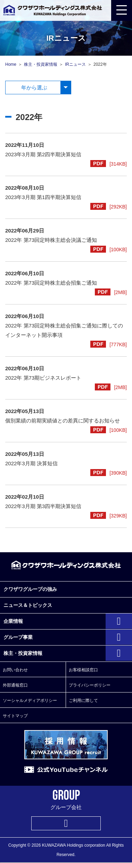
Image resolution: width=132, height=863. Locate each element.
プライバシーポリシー (89, 685)
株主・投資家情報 (40, 64)
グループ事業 (18, 637)
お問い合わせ (15, 669)
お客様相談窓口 (83, 669)
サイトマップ (15, 715)
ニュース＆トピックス (27, 605)
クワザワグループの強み (30, 589)
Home (10, 64)
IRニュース (75, 64)
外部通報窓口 (15, 685)
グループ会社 (66, 799)
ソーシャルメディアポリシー (30, 700)
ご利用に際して (83, 700)
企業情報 (13, 621)
